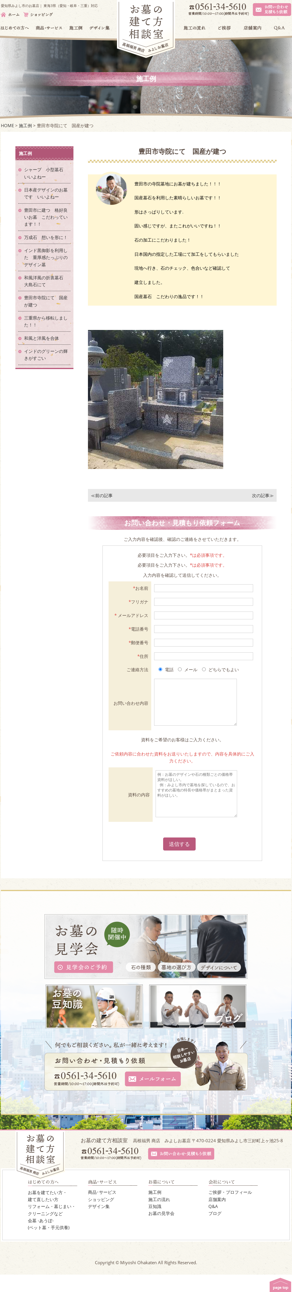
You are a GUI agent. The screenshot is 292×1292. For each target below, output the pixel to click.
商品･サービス (102, 1209)
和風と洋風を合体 (43, 338)
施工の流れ (159, 1217)
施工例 (154, 1209)
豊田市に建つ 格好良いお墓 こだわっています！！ (46, 217)
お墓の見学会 (161, 1230)
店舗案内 (217, 1217)
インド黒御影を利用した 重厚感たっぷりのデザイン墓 (46, 257)
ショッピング (101, 1217)
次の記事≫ (263, 495)
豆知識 (154, 1224)
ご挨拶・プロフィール (230, 1209)
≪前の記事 (102, 495)
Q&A (213, 1224)
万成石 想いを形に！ (46, 237)
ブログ (214, 1230)
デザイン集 (99, 1224)
